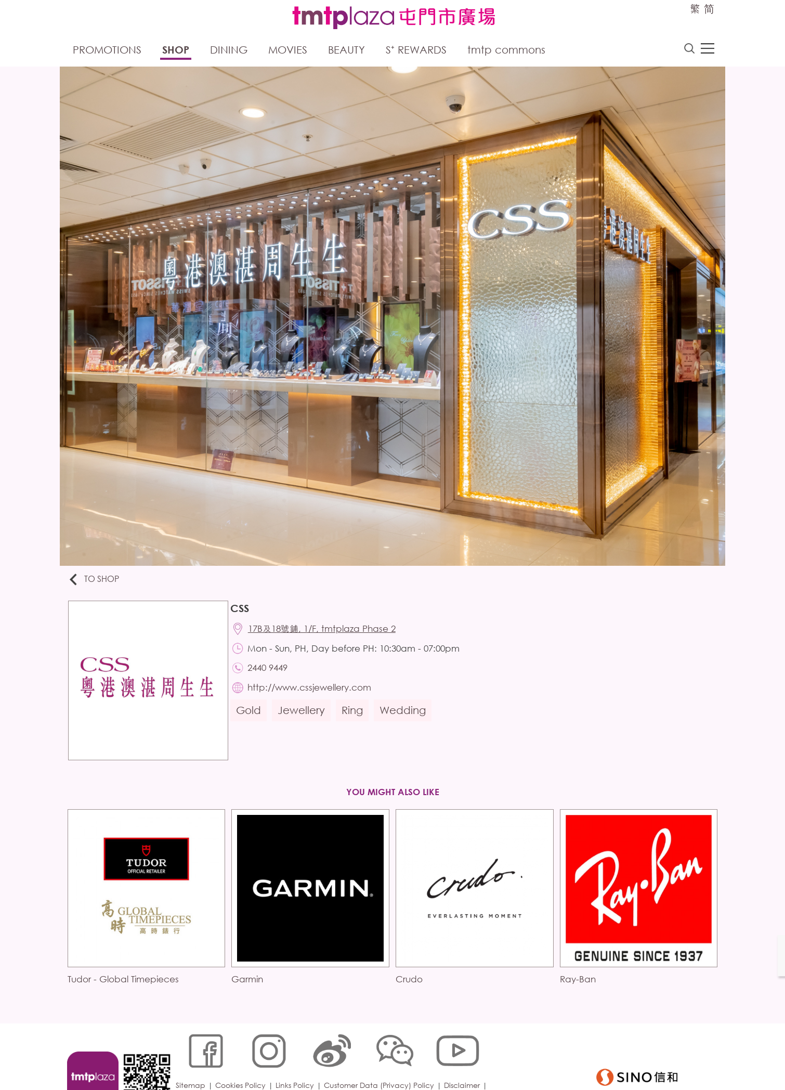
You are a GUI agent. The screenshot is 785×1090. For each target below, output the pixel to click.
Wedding (406, 718)
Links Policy (297, 1056)
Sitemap (193, 1056)
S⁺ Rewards (416, 51)
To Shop (97, 581)
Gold (251, 718)
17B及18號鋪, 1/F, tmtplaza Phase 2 (326, 632)
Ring (355, 718)
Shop (175, 51)
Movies (287, 51)
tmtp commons (506, 51)
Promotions (107, 51)
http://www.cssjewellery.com (313, 694)
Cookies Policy (243, 1056)
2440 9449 (272, 673)
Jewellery (304, 718)
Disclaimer (464, 1056)
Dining (228, 51)
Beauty (346, 51)
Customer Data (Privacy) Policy (381, 1056)
